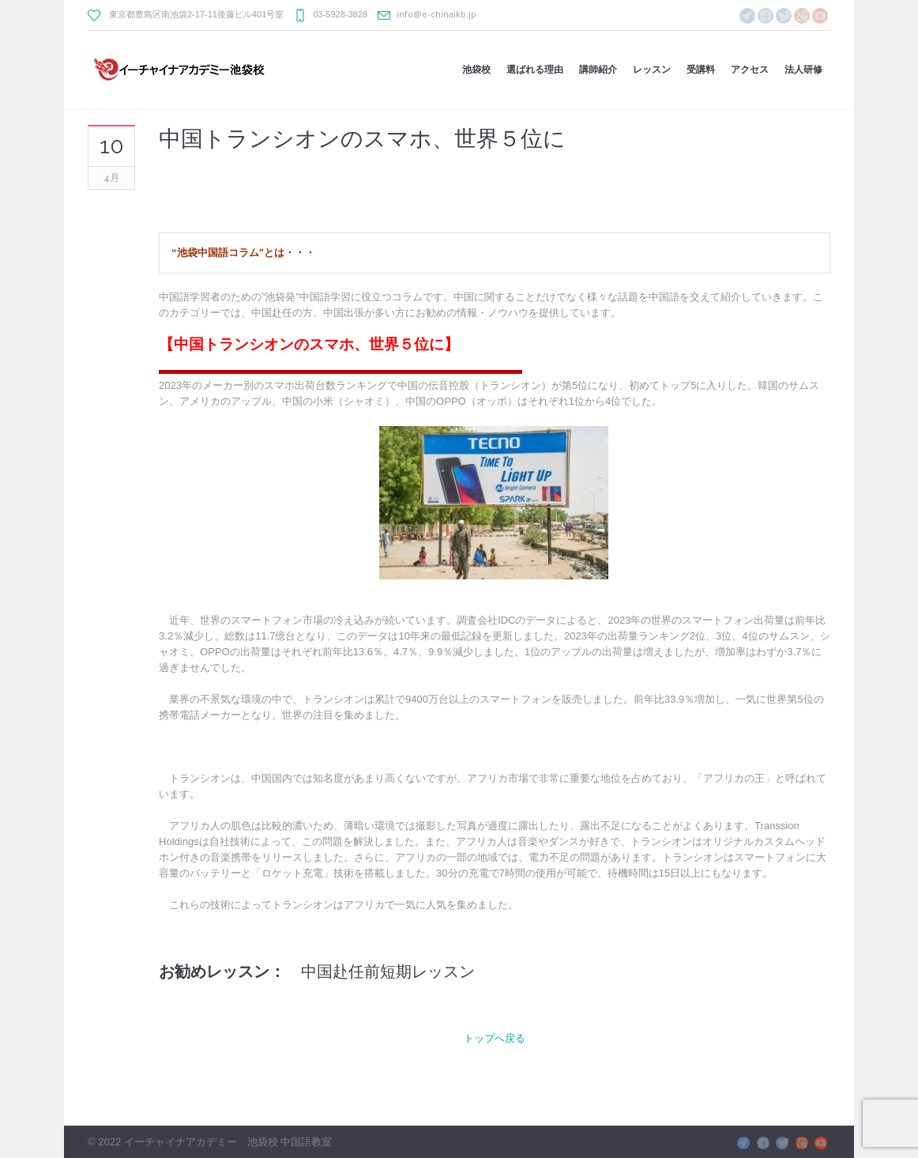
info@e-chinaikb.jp (436, 14)
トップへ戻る (494, 1038)
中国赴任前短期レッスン (388, 971)
